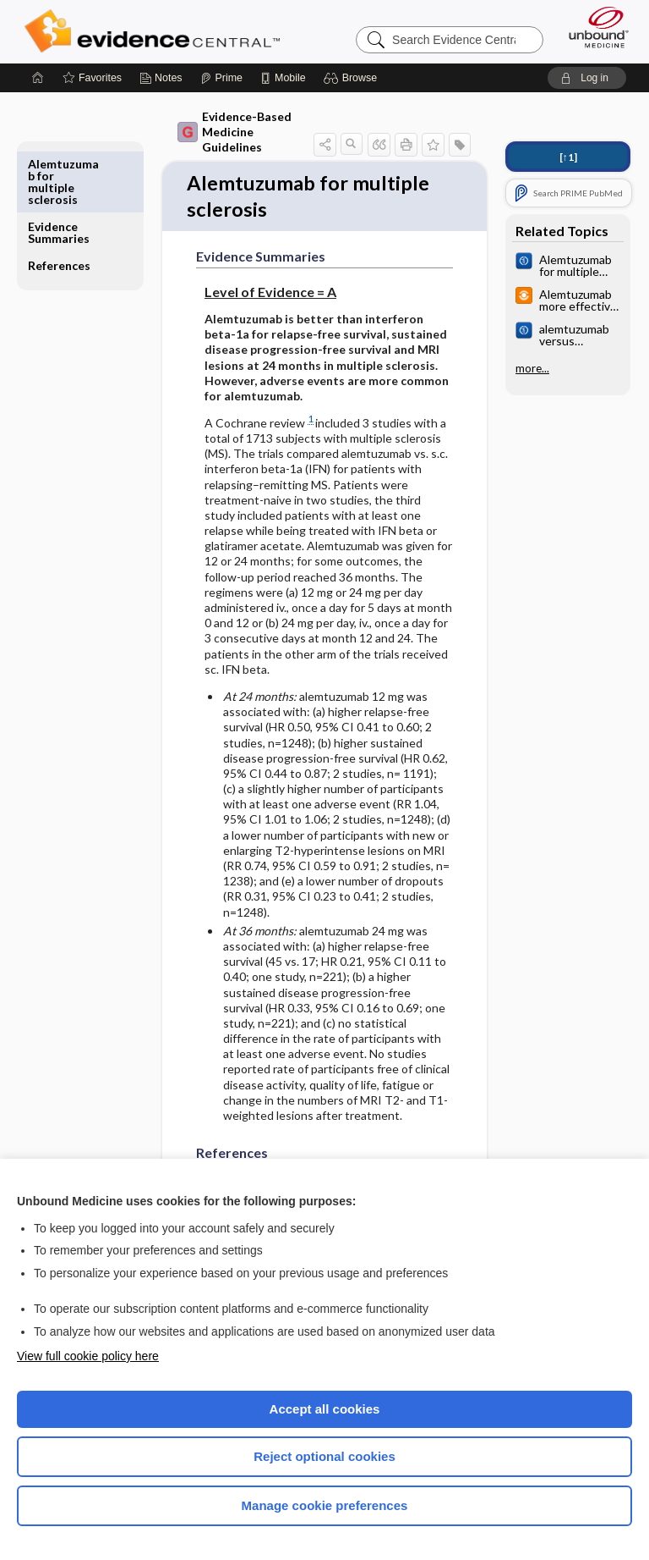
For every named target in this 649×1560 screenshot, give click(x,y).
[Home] (38, 77)
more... (532, 368)
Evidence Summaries (59, 170)
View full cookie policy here (88, 1356)
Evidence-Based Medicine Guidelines (234, 131)
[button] (353, 77)
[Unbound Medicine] (593, 27)
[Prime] (221, 77)
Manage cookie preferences (325, 1505)
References (59, 203)
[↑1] (568, 157)
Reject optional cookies (324, 1456)
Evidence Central (156, 31)
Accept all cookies (325, 1409)
